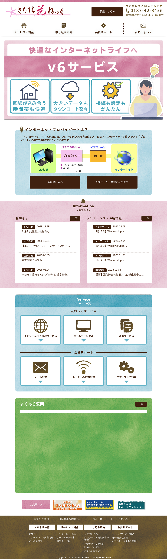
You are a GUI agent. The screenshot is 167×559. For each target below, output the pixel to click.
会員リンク (36, 504)
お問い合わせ (125, 519)
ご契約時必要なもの (94, 544)
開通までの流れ (92, 547)
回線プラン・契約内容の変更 (112, 182)
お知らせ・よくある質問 (124, 541)
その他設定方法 (120, 537)
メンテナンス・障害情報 (41, 537)
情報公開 (97, 519)
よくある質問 (35, 541)
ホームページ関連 (65, 537)
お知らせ (33, 534)
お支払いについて (93, 551)
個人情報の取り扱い (70, 519)
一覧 (75, 218)
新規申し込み (107, 11)
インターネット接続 (67, 534)
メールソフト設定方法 (123, 534)
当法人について (42, 519)
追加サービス (63, 541)
